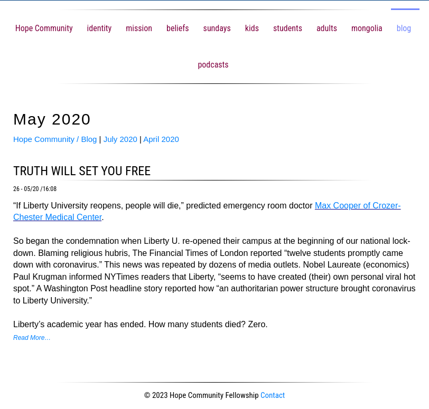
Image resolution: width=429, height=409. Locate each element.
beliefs (177, 28)
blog (404, 28)
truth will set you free (82, 171)
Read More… (32, 337)
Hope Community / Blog (55, 139)
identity (99, 28)
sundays (217, 28)
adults (326, 28)
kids (252, 28)
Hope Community (44, 28)
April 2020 (161, 139)
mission (139, 28)
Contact (272, 395)
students (287, 28)
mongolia (367, 28)
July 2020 (120, 139)
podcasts (213, 65)
